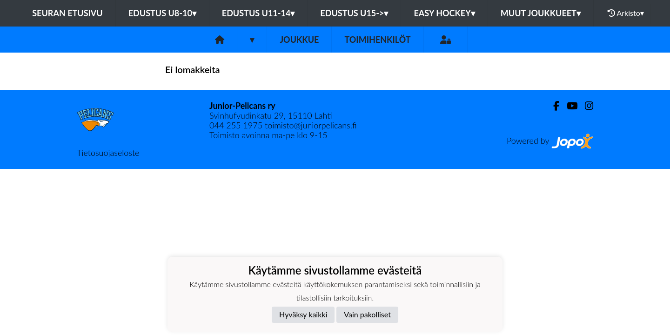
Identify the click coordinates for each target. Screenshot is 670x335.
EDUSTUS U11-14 (258, 13)
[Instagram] (585, 106)
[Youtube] (568, 106)
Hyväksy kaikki (303, 314)
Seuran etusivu (67, 13)
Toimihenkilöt (377, 39)
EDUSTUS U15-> (354, 13)
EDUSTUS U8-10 (162, 13)
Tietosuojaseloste (108, 152)
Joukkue (299, 39)
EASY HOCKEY (444, 13)
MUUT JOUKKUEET (541, 13)
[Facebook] (552, 106)
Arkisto (626, 13)
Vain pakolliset (367, 314)
